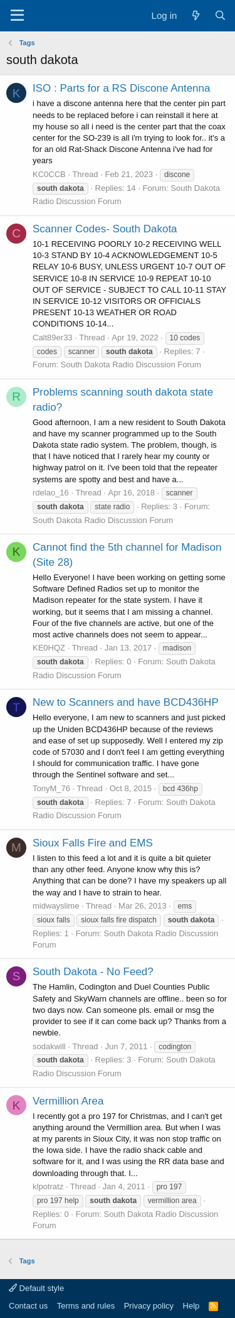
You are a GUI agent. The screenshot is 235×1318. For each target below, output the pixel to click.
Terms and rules (86, 1305)
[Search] (220, 15)
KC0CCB (49, 174)
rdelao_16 (51, 492)
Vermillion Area (68, 1101)
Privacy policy (149, 1305)
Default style (36, 1288)
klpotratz (48, 1186)
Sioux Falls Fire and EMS (93, 843)
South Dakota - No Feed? (93, 972)
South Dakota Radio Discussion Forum (131, 364)
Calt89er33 (53, 337)
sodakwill (49, 1046)
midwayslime (56, 905)
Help (191, 1305)
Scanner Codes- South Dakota (105, 229)
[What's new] (195, 15)
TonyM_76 (51, 788)
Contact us (28, 1305)
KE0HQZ (49, 647)
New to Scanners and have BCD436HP (126, 702)
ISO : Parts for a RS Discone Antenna (121, 88)
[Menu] (17, 15)
